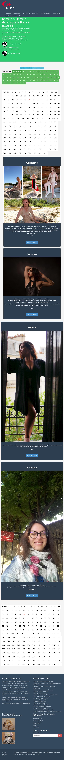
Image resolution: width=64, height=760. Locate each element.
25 (7, 83)
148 (30, 134)
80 (34, 80)
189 (15, 149)
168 (20, 142)
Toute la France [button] (17, 71)
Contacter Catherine (32, 242)
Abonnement (17, 13)
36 (57, 80)
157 (20, 138)
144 (10, 134)
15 (8, 96)
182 (35, 145)
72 (40, 74)
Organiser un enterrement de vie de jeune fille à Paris (47, 711)
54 (44, 77)
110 (4, 122)
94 (4, 77)
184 (45, 145)
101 (18, 119)
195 (45, 149)
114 (25, 122)
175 (55, 142)
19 (25, 96)
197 (55, 149)
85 (40, 71)
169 (25, 142)
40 (55, 100)
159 (30, 138)
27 (51, 77)
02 (44, 80)
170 (30, 142)
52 (46, 103)
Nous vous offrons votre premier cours (44, 681)
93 (34, 74)
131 (55, 126)
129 (45, 126)
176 (4, 145)
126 (30, 126)
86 (13, 115)
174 (50, 142)
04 (48, 77)
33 (54, 74)
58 (13, 107)
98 (4, 119)
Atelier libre (8, 16)
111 (10, 122)
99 (8, 119)
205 (40, 153)
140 (45, 130)
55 (59, 103)
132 (4, 130)
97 (59, 115)
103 (28, 119)
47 (25, 103)
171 (35, 142)
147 (25, 134)
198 (4, 153)
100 (13, 119)
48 (29, 103)
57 (30, 80)
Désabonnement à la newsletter (51, 752)
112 (15, 122)
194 (40, 149)
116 (35, 122)
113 (20, 122)
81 (51, 111)
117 (40, 122)
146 (20, 134)
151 (45, 134)
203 (30, 153)
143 (4, 134)
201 (20, 153)
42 (18, 77)
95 (17, 74)
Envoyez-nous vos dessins (41, 708)
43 (10, 77)
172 (40, 142)
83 (10, 74)
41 (59, 100)
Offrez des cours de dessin (41, 691)
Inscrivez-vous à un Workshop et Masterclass (45, 695)
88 (21, 115)
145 (15, 134)
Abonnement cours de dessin (41, 705)
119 (50, 122)
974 (14, 77)
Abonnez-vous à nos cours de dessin (43, 690)
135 (20, 130)
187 (4, 149)
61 (25, 107)
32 (21, 100)
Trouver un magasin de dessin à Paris (43, 710)
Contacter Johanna (32, 314)
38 (51, 74)
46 (20, 80)
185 (50, 145)
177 (10, 145)
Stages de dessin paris (40, 701)
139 (40, 130)
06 (57, 74)
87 (7, 80)
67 (53, 71)
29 (47, 71)
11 (58, 77)
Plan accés (36, 727)
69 (50, 71)
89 (24, 77)
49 (7, 74)
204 (35, 153)
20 (29, 96)
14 (34, 77)
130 (50, 126)
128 (40, 126)
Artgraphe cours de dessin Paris (22, 752)
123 (15, 126)
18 (14, 80)
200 (15, 153)
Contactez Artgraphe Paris (40, 698)
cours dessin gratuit (37, 752)
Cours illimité (26, 13)
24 (10, 83)
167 (15, 142)
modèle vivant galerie (30, 754)
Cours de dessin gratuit (40, 700)
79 (42, 111)
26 (24, 80)
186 (55, 145)
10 (17, 80)
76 (27, 74)
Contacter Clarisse (32, 595)
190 (20, 149)
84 (30, 74)
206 (45, 153)
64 (54, 77)
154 (4, 138)
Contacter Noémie (32, 455)
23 (14, 83)
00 (41, 77)
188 (10, 149)
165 (4, 142)
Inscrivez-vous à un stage (40, 693)
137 (30, 130)
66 (47, 80)
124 (20, 126)
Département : (7, 71)
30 (51, 80)
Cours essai (8, 13)
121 (4, 126)
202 (25, 153)
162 (45, 138)
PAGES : (6, 92)
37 (24, 74)
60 (4, 74)
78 (37, 71)
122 (10, 126)
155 (10, 138)
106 (43, 119)
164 (55, 138)
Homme (35, 68)
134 (15, 130)
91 (20, 74)
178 (15, 145)
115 (30, 122)
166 (10, 142)
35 (43, 71)
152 (50, 134)
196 (50, 149)
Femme (41, 68)
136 (25, 130)
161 (40, 138)
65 (42, 107)
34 (57, 71)
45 (28, 77)
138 (35, 130)
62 (10, 80)
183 (40, 145)
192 (30, 149)
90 (29, 115)
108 (53, 119)
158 (25, 138)
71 (37, 74)
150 (40, 134)
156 (15, 138)
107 (48, 119)
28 (24, 83)
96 (55, 115)
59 (14, 74)
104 (33, 119)
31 (30, 71)
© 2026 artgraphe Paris (4, 754)
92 (26, 71)
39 (17, 83)
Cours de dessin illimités (40, 703)
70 (4, 111)
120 (55, 122)
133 (10, 130)
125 (25, 126)
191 (25, 149)
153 (55, 134)
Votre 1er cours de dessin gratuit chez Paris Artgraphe (16, 703)
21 (40, 80)
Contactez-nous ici (23, 40)
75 (23, 71)
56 (33, 71)
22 (21, 77)
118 (45, 122)
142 (55, 130)
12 (4, 83)
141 (50, 130)
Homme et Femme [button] (26, 68)
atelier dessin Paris (19, 754)
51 (54, 80)
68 (38, 77)
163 (50, 138)
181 (30, 145)
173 (45, 142)
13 (47, 74)
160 (35, 138)
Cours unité (35, 13)
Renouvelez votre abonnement (42, 696)
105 (38, 119)
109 (58, 119)
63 (34, 107)
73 (17, 111)
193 (35, 149)
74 (4, 80)
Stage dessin (56, 13)
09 (20, 83)
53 (51, 103)
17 (31, 77)
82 (55, 111)
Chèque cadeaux (46, 13)
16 (37, 80)
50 (38, 103)
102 (23, 119)
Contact (15, 16)
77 (7, 77)
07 (27, 80)
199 (10, 153)
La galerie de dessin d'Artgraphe (42, 706)
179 (20, 145)
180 (25, 145)
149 (35, 134)
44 (44, 74)
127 (35, 126)
